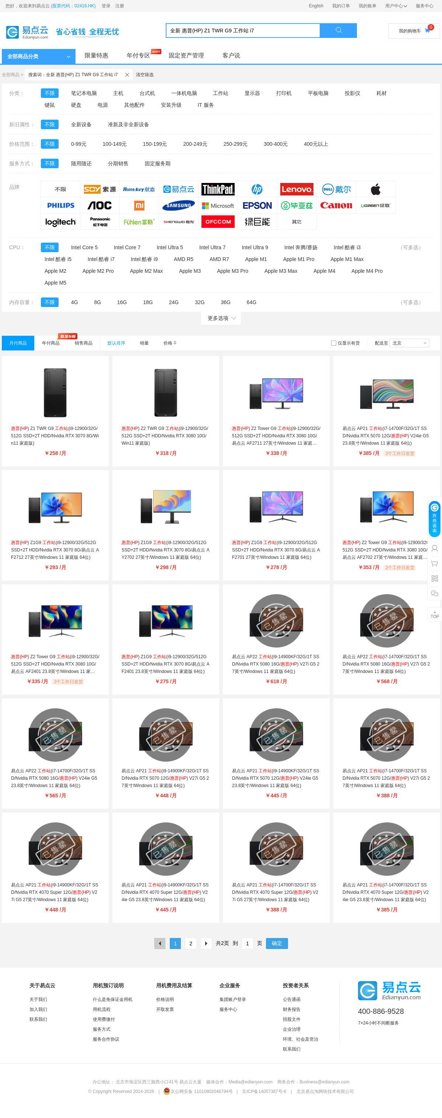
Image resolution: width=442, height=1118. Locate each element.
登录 (106, 5)
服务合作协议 (106, 1039)
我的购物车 (414, 30)
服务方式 (101, 1029)
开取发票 (165, 1009)
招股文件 (292, 1019)
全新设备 (81, 124)
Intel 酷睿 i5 (58, 259)
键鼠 (50, 105)
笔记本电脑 (84, 93)
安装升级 (171, 105)
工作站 (220, 93)
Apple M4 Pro (367, 271)
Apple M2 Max (146, 271)
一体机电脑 (184, 93)
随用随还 (81, 163)
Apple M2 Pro (98, 271)
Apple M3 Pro (232, 271)
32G (199, 302)
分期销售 (118, 163)
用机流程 (101, 1009)
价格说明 (165, 999)
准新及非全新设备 (128, 124)
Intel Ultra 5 (170, 247)
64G (251, 302)
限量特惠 (96, 55)
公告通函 (292, 999)
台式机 (147, 93)
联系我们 (38, 1019)
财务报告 (292, 1009)
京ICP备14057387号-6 (264, 1091)
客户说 (231, 55)
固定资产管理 (186, 55)
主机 (118, 93)
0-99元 (79, 144)
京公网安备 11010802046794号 (198, 1091)
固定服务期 (158, 163)
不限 (50, 93)
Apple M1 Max (346, 259)
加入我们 (38, 1009)
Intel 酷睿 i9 (144, 259)
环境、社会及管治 (300, 1039)
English (316, 5)
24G (174, 302)
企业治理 (292, 1029)
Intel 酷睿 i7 (101, 259)
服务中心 (425, 5)
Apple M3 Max (280, 271)
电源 (103, 105)
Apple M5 (55, 283)
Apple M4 (324, 271)
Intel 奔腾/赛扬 (301, 247)
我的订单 (341, 5)
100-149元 (115, 144)
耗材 (381, 93)
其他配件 (134, 105)
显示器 (252, 93)
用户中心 (396, 5)
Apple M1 (256, 259)
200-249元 (195, 144)
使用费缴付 (104, 1019)
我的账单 (367, 5)
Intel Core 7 (127, 247)
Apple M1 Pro (299, 259)
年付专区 (138, 55)
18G (147, 302)
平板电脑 (318, 93)
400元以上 (316, 144)
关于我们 (38, 999)
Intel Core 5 (84, 247)
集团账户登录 (233, 999)
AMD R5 (183, 259)
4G (74, 302)
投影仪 (352, 93)
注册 (119, 5)
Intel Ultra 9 (255, 247)
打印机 (284, 93)
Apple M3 (190, 271)
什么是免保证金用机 (113, 999)
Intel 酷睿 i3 (347, 247)
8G (97, 302)
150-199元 (155, 144)
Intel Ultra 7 (212, 247)
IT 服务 (205, 105)
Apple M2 (55, 271)
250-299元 (236, 144)
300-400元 (276, 144)
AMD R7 (219, 259)
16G (122, 302)
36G (225, 302)
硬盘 (76, 105)
